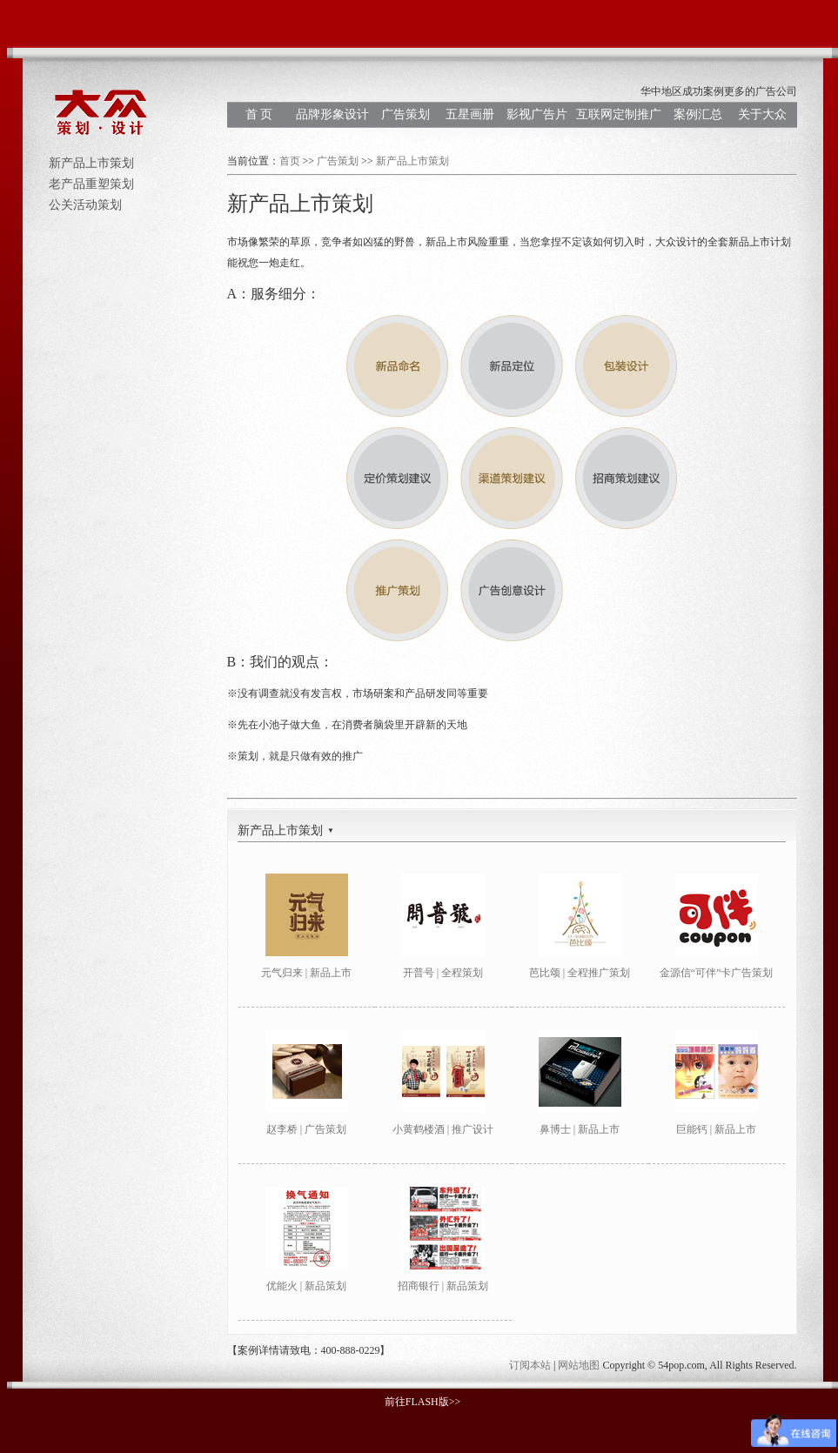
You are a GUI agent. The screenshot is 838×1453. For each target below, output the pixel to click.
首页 (289, 161)
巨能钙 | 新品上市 (716, 1129)
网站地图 (579, 1365)
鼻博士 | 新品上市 (580, 1129)
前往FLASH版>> (423, 1402)
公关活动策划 (85, 204)
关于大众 (762, 114)
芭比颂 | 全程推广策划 (579, 973)
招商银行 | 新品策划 (443, 1286)
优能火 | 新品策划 (306, 1286)
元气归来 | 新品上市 (306, 973)
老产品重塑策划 (91, 184)
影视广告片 (536, 114)
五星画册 (470, 114)
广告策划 (405, 114)
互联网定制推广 (618, 114)
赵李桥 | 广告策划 (306, 1129)
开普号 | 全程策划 (443, 973)
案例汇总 (698, 114)
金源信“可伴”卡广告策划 (717, 973)
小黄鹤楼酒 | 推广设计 (442, 1129)
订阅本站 (530, 1365)
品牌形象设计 (332, 114)
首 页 (259, 114)
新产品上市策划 (91, 163)
